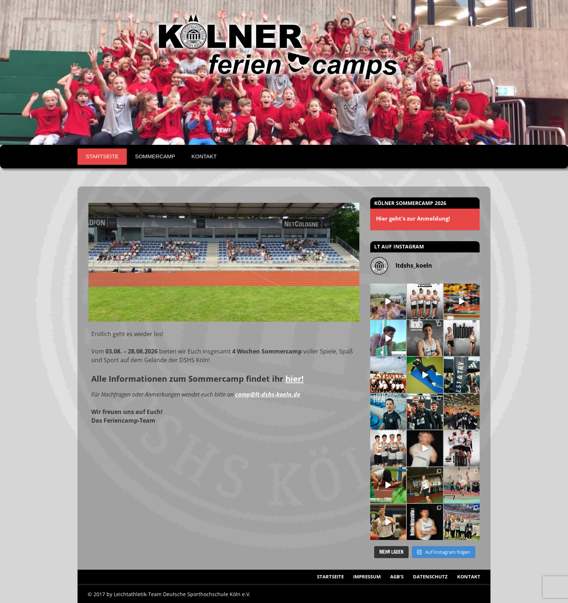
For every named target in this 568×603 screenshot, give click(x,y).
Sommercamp (155, 156)
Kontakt (204, 156)
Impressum (367, 576)
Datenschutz (430, 576)
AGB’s (397, 576)
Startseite (102, 156)
